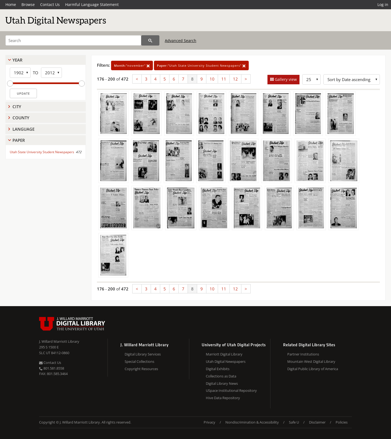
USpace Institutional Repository (231, 390)
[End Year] (51, 73)
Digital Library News (222, 383)
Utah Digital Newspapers (225, 361)
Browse (28, 4)
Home (10, 4)
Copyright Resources (141, 368)
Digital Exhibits (217, 368)
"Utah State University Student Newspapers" (201, 65)
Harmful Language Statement (92, 4)
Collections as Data (221, 376)
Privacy (209, 422)
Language (23, 129)
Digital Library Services (143, 354)
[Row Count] (311, 79)
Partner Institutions (303, 354)
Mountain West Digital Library (311, 361)
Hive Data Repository (223, 397)
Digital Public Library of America (312, 368)
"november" (132, 65)
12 (235, 79)
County (20, 117)
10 (212, 79)
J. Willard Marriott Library (59, 341)
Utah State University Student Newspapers (42, 152)
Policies (342, 422)
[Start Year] (20, 73)
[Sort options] (351, 79)
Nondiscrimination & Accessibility (252, 422)
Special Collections (139, 361)
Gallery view (285, 79)
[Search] (73, 40)
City (16, 106)
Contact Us (50, 4)
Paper (18, 140)
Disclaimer (317, 422)
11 (223, 79)
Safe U (294, 422)
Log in (382, 4)
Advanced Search (180, 40)
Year (17, 60)
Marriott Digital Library (224, 354)
